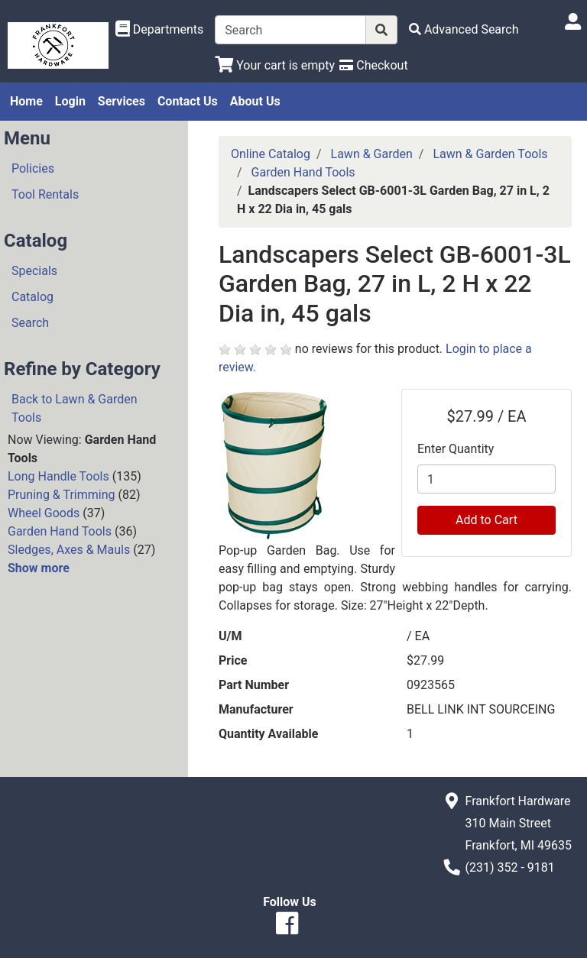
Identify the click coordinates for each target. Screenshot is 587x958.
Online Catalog (270, 154)
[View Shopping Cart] (275, 65)
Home (26, 101)
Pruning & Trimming (61, 494)
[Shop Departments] (159, 30)
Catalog (32, 297)
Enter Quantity (455, 449)
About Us (255, 101)
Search (30, 323)
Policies (32, 168)
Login (70, 101)
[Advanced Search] (464, 29)
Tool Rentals (45, 194)
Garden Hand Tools (60, 531)
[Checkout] (373, 65)
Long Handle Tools (58, 476)
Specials (34, 271)
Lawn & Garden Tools (490, 154)
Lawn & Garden (372, 154)
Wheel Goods (43, 513)
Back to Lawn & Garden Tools (74, 408)
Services (121, 101)
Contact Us (187, 101)
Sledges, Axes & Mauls (69, 549)
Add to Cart (486, 520)
